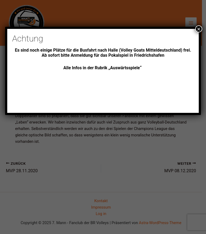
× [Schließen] (199, 28)
